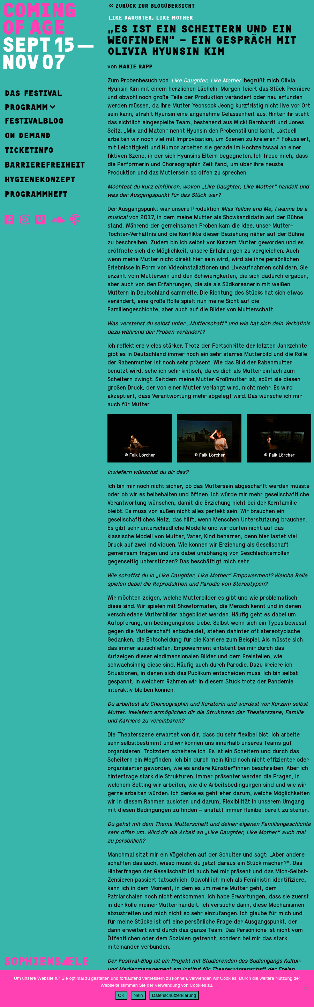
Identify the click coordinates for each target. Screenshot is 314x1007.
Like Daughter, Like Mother (151, 18)
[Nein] (305, 988)
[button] (45, 107)
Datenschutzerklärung (174, 995)
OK (121, 995)
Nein (138, 995)
